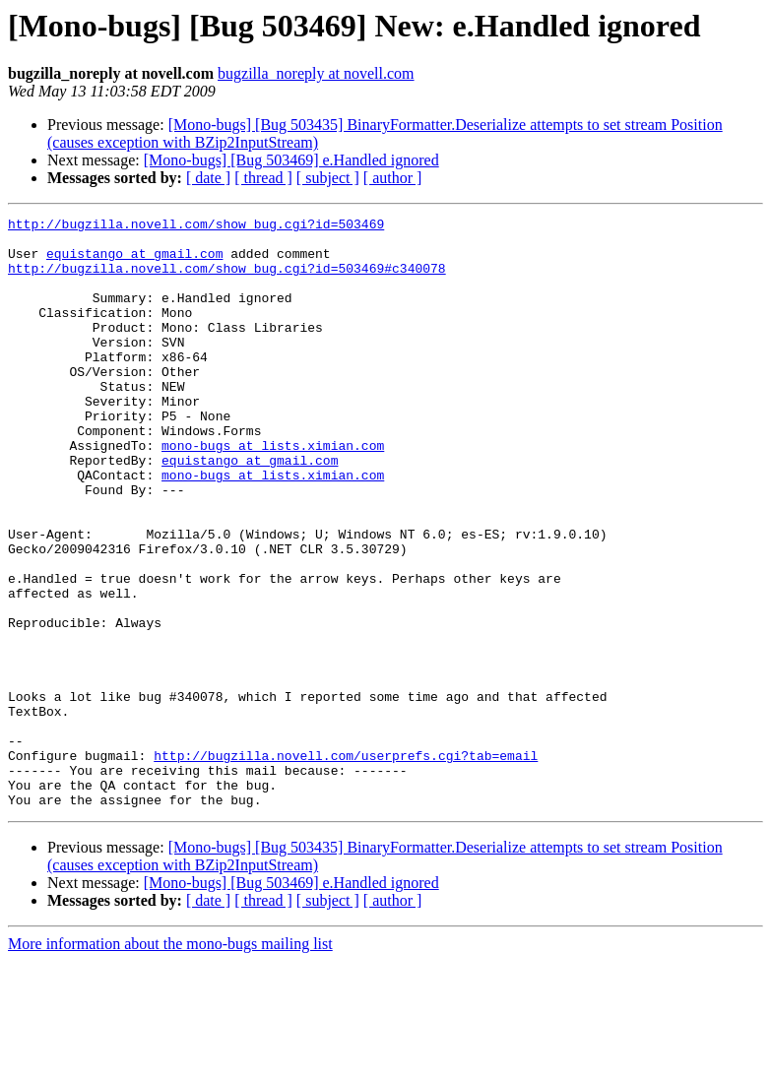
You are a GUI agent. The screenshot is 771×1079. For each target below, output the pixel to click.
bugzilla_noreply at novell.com (316, 73)
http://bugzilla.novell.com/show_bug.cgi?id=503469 (196, 226)
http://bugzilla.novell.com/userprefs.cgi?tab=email (346, 864)
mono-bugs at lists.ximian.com (272, 492)
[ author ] (392, 177)
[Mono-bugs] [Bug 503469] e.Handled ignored (291, 160)
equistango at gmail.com (134, 262)
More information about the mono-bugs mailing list (170, 1061)
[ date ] (208, 177)
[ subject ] (327, 177)
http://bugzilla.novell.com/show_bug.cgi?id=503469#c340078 (227, 279)
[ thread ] (263, 177)
